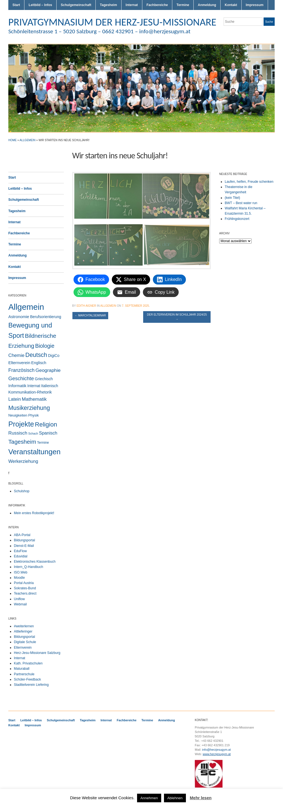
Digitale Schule (25, 642)
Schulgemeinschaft (76, 5)
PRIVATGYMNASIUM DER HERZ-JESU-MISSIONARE (112, 22)
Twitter (252, 32)
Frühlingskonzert (237, 219)
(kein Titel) (232, 198)
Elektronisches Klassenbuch (34, 562)
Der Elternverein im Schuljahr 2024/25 (177, 317)
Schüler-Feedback (27, 679)
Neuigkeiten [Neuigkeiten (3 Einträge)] (17, 415)
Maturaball (21, 669)
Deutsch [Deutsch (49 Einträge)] (36, 355)
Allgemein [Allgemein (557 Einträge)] (26, 306)
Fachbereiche (157, 5)
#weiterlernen (24, 626)
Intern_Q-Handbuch (28, 567)
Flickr (258, 32)
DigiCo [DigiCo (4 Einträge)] (53, 356)
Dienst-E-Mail (24, 546)
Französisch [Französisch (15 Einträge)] (21, 370)
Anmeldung (207, 5)
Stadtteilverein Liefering (31, 685)
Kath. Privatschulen (28, 663)
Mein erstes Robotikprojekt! (34, 513)
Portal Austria (24, 583)
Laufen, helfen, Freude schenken (249, 182)
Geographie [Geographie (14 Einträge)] (48, 370)
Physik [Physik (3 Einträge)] (33, 415)
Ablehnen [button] (175, 798)
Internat (132, 5)
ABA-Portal (22, 535)
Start (16, 5)
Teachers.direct (25, 593)
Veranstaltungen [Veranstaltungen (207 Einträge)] (34, 452)
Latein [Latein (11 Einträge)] (14, 399)
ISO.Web (20, 572)
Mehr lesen (200, 797)
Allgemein (28, 140)
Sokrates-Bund (25, 588)
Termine (182, 5)
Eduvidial (20, 556)
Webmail (20, 604)
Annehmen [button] (149, 798)
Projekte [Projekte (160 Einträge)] (21, 424)
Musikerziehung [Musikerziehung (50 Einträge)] (29, 408)
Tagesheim (108, 5)
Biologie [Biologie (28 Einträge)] (44, 346)
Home (12, 140)
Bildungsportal (24, 540)
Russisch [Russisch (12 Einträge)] (17, 433)
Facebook (265, 32)
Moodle (19, 578)
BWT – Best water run (241, 203)
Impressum (255, 5)
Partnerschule (24, 674)
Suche (269, 21)
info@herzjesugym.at (216, 749)
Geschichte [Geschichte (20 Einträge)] (21, 378)
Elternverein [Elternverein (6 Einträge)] (19, 363)
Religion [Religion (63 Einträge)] (46, 424)
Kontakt (231, 5)
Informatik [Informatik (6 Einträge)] (17, 386)
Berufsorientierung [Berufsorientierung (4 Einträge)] (45, 317)
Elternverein (23, 647)
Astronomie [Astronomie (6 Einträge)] (18, 316)
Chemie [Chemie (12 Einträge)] (16, 355)
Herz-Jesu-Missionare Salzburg (37, 653)
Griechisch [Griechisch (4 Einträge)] (44, 379)
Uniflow (19, 599)
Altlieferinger (23, 631)
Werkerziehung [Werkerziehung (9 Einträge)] (23, 461)
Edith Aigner (86, 305)
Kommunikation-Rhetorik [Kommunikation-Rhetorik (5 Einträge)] (30, 392)
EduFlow (20, 551)
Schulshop (21, 491)
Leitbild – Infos (40, 5)
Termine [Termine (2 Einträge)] (43, 443)
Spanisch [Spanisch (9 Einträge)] (48, 433)
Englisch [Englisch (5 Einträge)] (38, 363)
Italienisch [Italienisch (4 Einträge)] (49, 386)
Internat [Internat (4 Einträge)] (33, 386)
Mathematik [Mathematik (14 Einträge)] (34, 399)
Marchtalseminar (90, 315)
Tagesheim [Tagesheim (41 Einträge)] (22, 441)
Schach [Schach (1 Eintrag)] (33, 433)
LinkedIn (272, 32)
